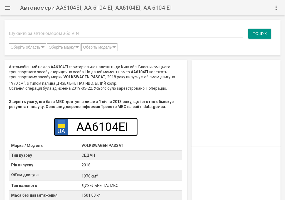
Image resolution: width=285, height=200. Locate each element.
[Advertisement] (236, 94)
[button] (7, 7)
